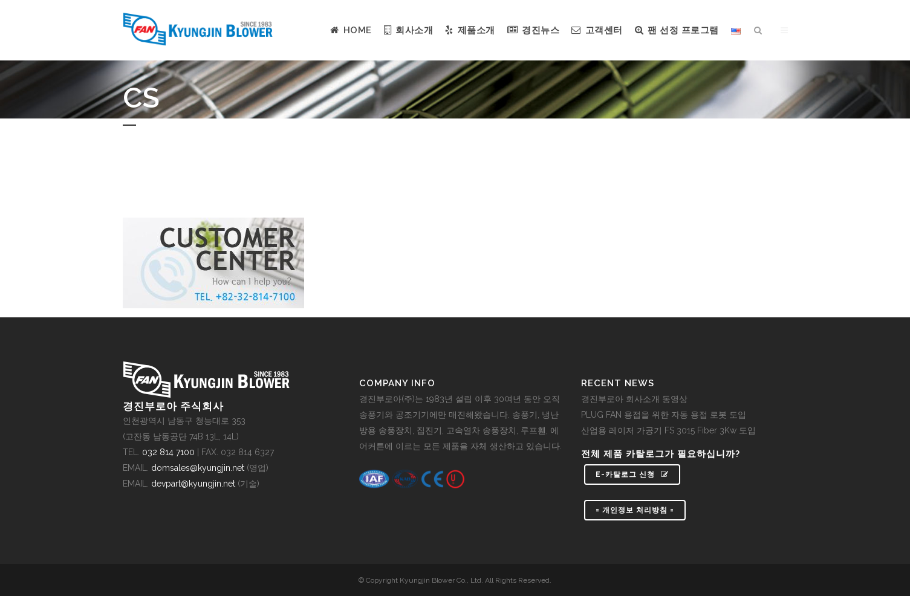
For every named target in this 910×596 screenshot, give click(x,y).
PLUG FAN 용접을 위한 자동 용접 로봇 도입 (663, 414)
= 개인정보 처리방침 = (635, 510)
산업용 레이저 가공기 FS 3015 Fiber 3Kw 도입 (668, 430)
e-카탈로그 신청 (632, 474)
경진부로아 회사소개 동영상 (634, 399)
